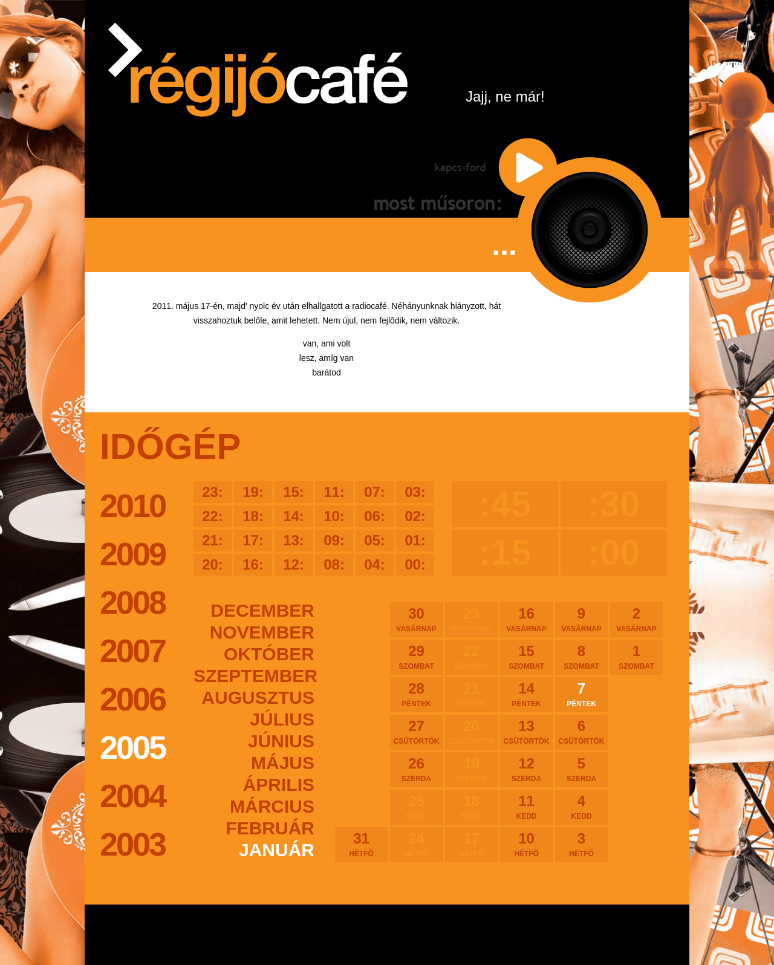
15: (293, 492)
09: (334, 540)
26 (416, 769)
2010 (132, 505)
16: (253, 564)
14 (526, 694)
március (272, 806)
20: (212, 564)
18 (471, 806)
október (269, 654)
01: (415, 540)
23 (471, 619)
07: (374, 492)
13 (526, 732)
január (276, 850)
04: (374, 564)
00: (415, 564)
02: (415, 516)
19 (471, 769)
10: (334, 516)
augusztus (257, 697)
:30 (614, 504)
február (270, 828)
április (278, 784)
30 (416, 619)
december (262, 610)
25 (416, 806)
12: (293, 564)
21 (471, 694)
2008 (132, 602)
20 (471, 732)
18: (253, 516)
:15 (505, 552)
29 (416, 657)
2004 (132, 796)
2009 (132, 554)
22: (212, 516)
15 (526, 657)
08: (334, 564)
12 (526, 769)
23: (212, 492)
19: (253, 492)
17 (471, 844)
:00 (614, 552)
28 (416, 694)
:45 (505, 504)
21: (212, 540)
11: (334, 492)
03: (415, 492)
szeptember (254, 676)
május (282, 763)
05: (374, 540)
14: (293, 516)
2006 (132, 699)
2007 (132, 650)
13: (293, 540)
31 (361, 844)
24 (416, 844)
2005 (132, 747)
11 (526, 806)
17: (253, 540)
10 (526, 844)
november (262, 632)
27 (416, 732)
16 (526, 619)
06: (374, 516)
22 (471, 657)
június (281, 741)
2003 (132, 844)
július (282, 719)
